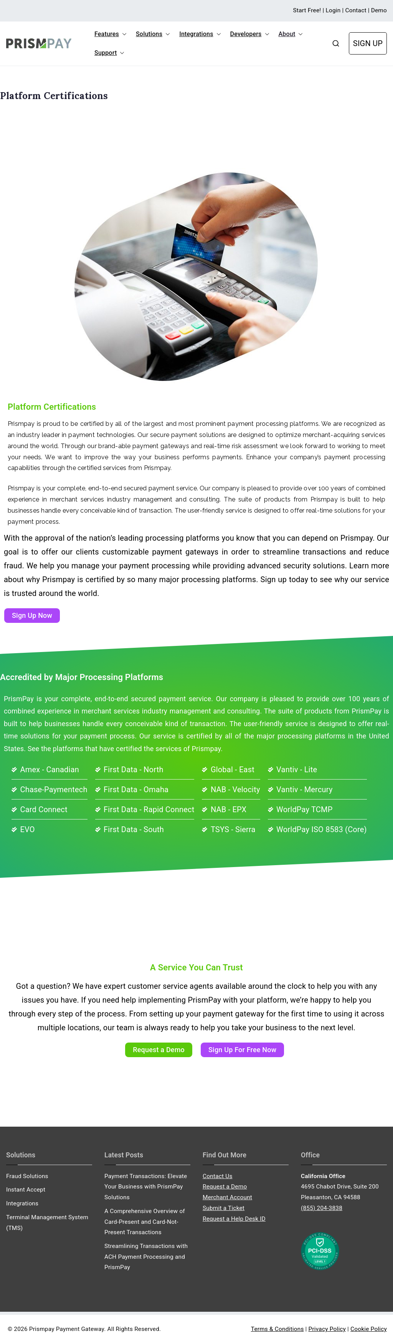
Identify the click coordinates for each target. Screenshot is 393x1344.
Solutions (153, 34)
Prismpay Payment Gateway (66, 1329)
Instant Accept (25, 1189)
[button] (123, 34)
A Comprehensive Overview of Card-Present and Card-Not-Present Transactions (144, 1222)
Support (109, 53)
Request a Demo (225, 1186)
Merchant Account (227, 1197)
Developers (249, 34)
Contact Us (218, 1176)
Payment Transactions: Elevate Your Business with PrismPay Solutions (145, 1187)
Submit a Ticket (223, 1208)
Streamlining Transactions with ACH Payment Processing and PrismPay (146, 1257)
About (291, 34)
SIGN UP (368, 43)
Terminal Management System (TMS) (47, 1222)
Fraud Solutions (27, 1176)
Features (110, 34)
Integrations (200, 34)
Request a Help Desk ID (234, 1218)
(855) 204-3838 (321, 1208)
